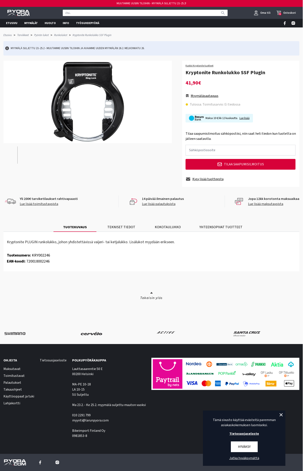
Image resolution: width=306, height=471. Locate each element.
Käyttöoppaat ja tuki (18, 396)
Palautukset (12, 382)
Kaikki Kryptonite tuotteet (199, 66)
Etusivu (7, 35)
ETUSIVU (11, 23)
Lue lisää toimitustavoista (39, 204)
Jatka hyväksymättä (244, 458)
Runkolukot (60, 35)
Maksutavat (12, 369)
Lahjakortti (11, 403)
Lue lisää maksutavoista (265, 204)
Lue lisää (244, 118)
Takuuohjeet (12, 389)
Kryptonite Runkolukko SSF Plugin (92, 35)
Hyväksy (244, 446)
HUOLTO (50, 23)
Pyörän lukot (41, 35)
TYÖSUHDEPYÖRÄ (87, 23)
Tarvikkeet (23, 35)
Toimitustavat (14, 375)
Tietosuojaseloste (53, 360)
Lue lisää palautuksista (158, 204)
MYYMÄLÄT (31, 23)
